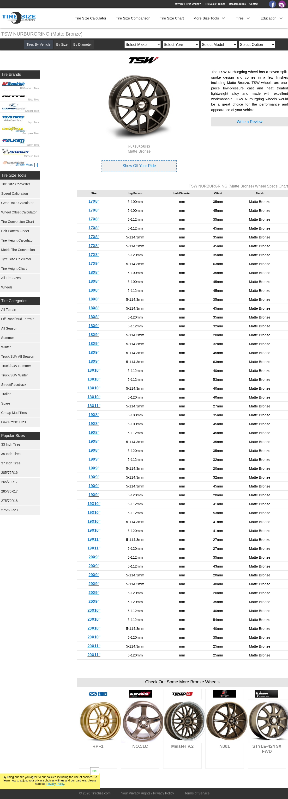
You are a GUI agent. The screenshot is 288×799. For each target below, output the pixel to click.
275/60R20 (9, 510)
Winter (6, 347)
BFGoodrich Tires (29, 88)
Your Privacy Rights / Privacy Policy (147, 793)
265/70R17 (9, 482)
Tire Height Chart (14, 268)
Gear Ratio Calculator (17, 203)
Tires (243, 18)
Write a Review (249, 122)
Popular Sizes (13, 436)
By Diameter (82, 44)
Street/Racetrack (13, 385)
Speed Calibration (14, 193)
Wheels (6, 287)
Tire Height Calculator (17, 240)
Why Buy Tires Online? (187, 4)
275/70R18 (9, 501)
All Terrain (8, 310)
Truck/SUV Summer (16, 366)
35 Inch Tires (10, 454)
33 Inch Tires (10, 444)
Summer (7, 338)
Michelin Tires (31, 156)
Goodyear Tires (31, 133)
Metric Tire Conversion (18, 250)
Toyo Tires (33, 122)
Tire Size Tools (13, 175)
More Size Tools (209, 18)
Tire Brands (11, 74)
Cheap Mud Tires (14, 413)
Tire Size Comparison (133, 18)
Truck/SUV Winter (14, 375)
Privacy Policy (55, 784)
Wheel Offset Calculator (19, 212)
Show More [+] (27, 165)
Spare (5, 403)
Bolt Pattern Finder (15, 231)
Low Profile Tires (13, 422)
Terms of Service (197, 793)
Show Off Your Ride (139, 166)
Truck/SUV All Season (17, 356)
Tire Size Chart (172, 18)
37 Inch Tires (10, 463)
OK (94, 771)
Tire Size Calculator (90, 18)
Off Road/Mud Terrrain (17, 319)
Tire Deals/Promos (215, 4)
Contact (253, 4)
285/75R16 (9, 472)
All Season (9, 328)
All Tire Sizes (11, 278)
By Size (61, 44)
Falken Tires (32, 145)
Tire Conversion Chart (17, 222)
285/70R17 (9, 491)
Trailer (6, 394)
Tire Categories (14, 301)
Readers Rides (237, 4)
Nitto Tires (33, 99)
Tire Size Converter (15, 184)
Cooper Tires (32, 111)
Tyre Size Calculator (16, 259)
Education (272, 18)
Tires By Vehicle (38, 44)
